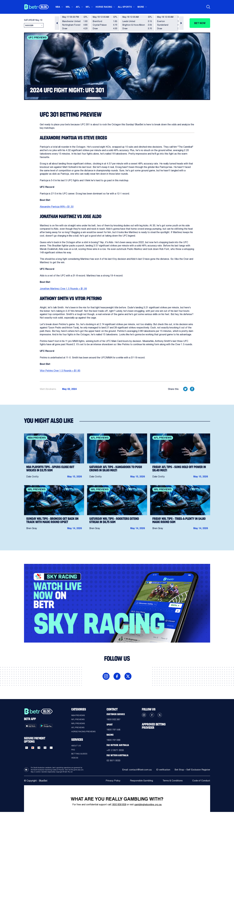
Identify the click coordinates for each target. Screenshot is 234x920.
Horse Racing (104, 7)
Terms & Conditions (172, 781)
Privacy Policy (112, 781)
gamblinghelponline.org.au (148, 805)
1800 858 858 (119, 805)
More (140, 7)
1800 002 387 (114, 719)
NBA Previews (78, 715)
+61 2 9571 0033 (116, 750)
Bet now (199, 23)
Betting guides (79, 754)
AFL (78, 7)
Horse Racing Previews (83, 731)
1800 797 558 (114, 729)
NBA (58, 7)
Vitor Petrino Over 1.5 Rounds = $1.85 (60, 370)
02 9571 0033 (114, 761)
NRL (68, 7)
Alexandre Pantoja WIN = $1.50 (57, 206)
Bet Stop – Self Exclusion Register (191, 770)
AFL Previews (78, 727)
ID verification (161, 770)
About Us (76, 745)
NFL (88, 7)
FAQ (73, 749)
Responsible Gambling (141, 781)
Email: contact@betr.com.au (135, 770)
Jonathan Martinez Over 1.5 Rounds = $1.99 (63, 288)
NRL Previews (78, 723)
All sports (125, 7)
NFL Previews (78, 719)
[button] (57, 23)
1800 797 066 (114, 740)
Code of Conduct (201, 781)
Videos (74, 758)
